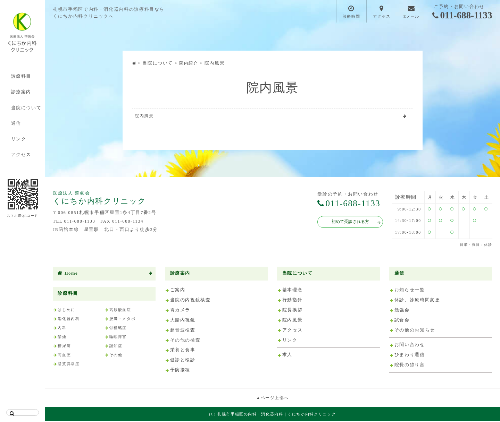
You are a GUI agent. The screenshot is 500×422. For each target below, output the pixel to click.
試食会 (402, 321)
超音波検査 (182, 331)
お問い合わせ (409, 346)
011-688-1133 (462, 15)
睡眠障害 (118, 338)
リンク (18, 139)
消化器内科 (69, 320)
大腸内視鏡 (182, 321)
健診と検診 (182, 361)
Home (68, 274)
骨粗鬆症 (118, 329)
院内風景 (145, 116)
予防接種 (180, 371)
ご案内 (177, 291)
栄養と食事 (182, 351)
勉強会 (402, 311)
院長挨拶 (292, 311)
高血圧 (64, 356)
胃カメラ (180, 311)
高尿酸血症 (120, 311)
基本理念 (292, 291)
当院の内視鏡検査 (190, 301)
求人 (287, 356)
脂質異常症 (69, 365)
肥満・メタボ (122, 320)
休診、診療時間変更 (417, 301)
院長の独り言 (409, 365)
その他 (116, 356)
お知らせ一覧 (409, 291)
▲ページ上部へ (272, 398)
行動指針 (292, 301)
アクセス (21, 154)
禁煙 (62, 338)
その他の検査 (185, 341)
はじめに (66, 311)
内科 (62, 329)
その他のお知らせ (414, 331)
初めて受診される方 (352, 223)
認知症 (116, 347)
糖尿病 (64, 347)
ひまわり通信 (409, 356)
